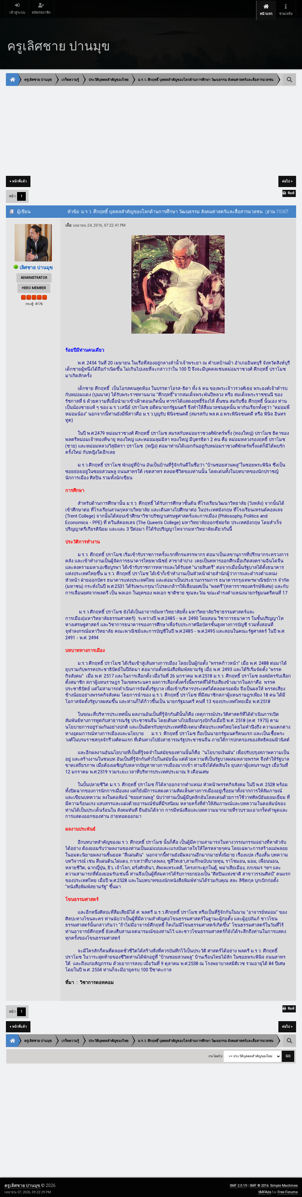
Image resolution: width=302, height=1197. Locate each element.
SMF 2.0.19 (238, 1183)
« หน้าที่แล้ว (18, 178)
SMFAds (264, 1189)
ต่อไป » (287, 178)
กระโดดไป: (215, 1053)
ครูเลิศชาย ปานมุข (22, 1182)
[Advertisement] (150, 128)
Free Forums (287, 1189)
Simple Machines (284, 1183)
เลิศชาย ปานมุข (36, 265)
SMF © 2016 (258, 1183)
